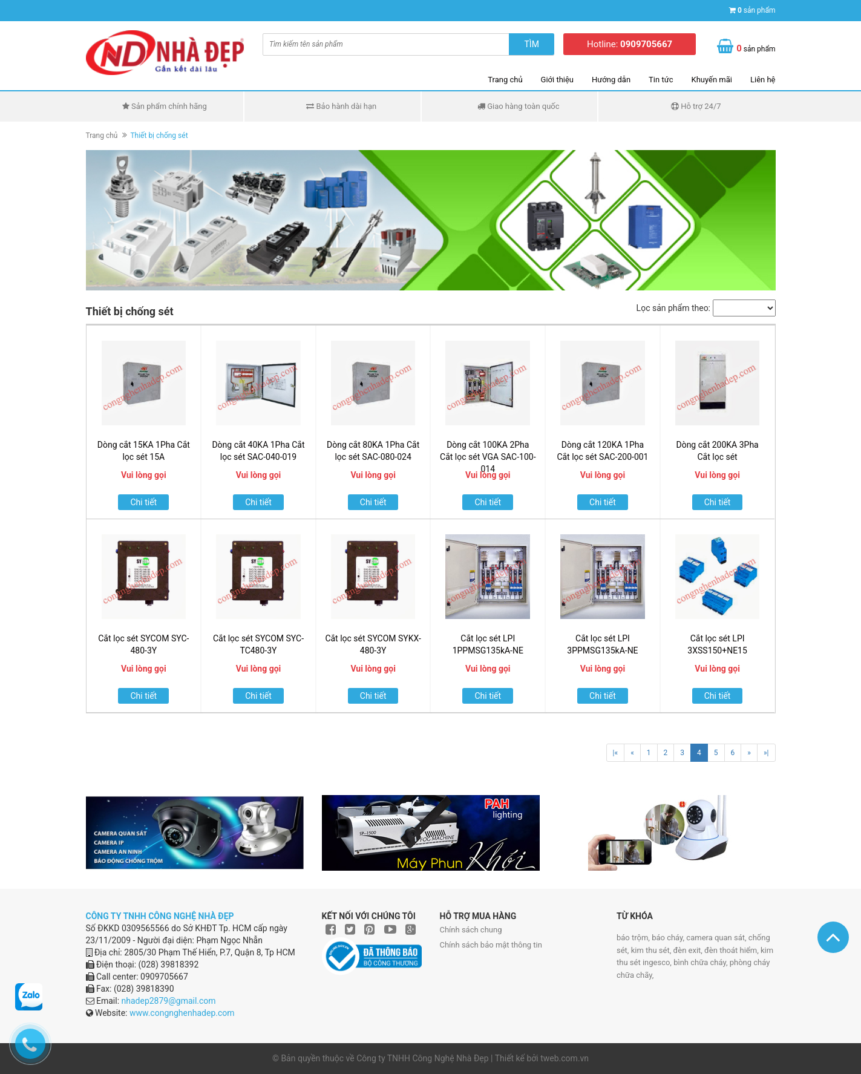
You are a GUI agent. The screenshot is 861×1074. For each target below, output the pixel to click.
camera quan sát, (717, 937)
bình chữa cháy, (701, 962)
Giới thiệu (557, 79)
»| (766, 752)
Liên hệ (763, 79)
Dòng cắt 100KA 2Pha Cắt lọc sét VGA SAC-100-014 (487, 457)
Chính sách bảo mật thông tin (491, 944)
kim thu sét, (652, 950)
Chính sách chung (471, 929)
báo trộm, (634, 937)
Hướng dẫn (611, 79)
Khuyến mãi (712, 79)
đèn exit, (688, 950)
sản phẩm (757, 10)
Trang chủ (505, 79)
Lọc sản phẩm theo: (673, 308)
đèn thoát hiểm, (732, 950)
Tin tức (661, 79)
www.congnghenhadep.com (182, 1013)
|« (615, 752)
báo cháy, (669, 937)
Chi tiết (143, 502)
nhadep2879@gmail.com (169, 1001)
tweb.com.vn (564, 1058)
